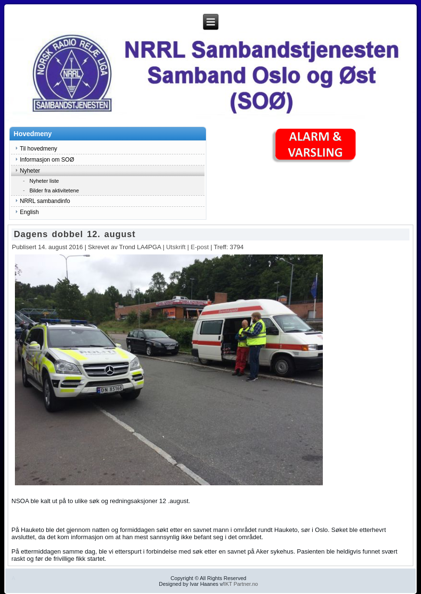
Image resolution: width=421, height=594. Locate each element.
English (29, 212)
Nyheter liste (44, 181)
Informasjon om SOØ (47, 159)
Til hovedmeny (38, 148)
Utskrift (176, 247)
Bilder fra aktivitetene (54, 190)
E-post (200, 247)
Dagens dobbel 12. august (75, 234)
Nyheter (30, 170)
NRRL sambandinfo (45, 201)
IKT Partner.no (241, 584)
